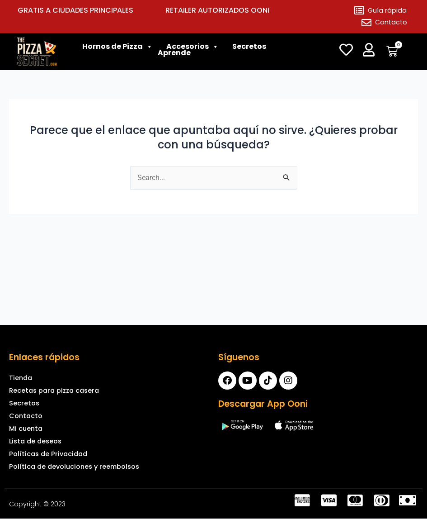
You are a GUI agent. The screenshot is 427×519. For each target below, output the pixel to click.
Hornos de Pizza (112, 49)
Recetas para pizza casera (54, 390)
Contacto (25, 415)
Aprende (174, 55)
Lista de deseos (35, 441)
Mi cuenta (25, 428)
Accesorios (187, 49)
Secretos (249, 49)
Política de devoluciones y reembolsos (74, 466)
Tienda (20, 377)
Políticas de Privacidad (48, 453)
